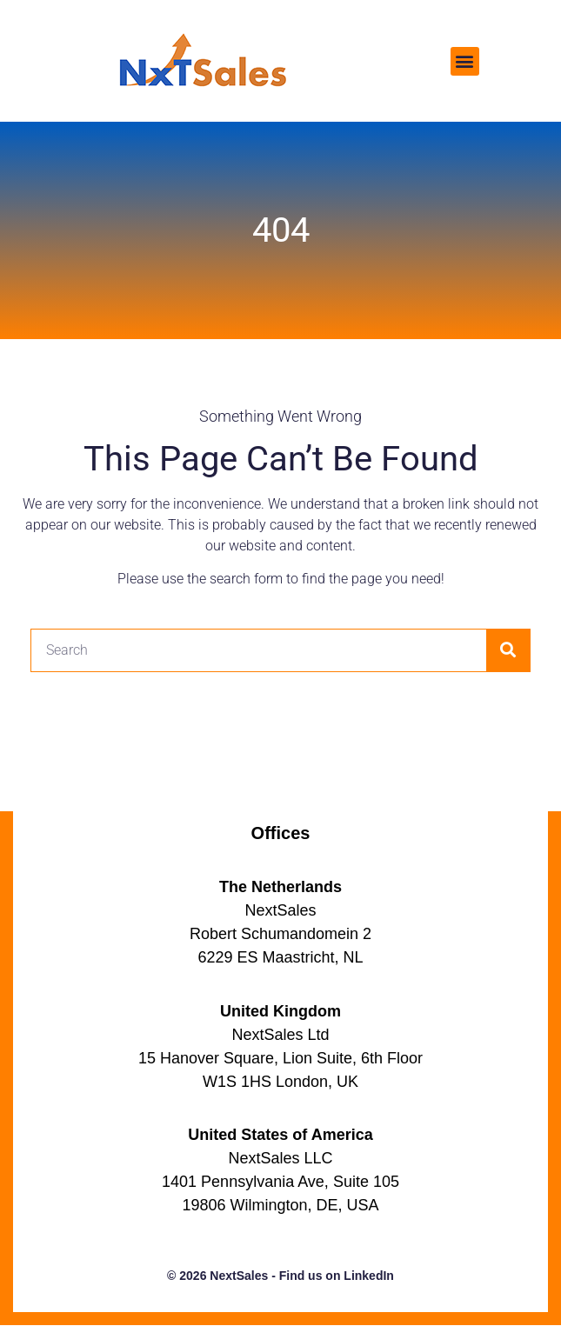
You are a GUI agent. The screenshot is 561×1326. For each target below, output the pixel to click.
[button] (465, 61)
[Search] (508, 650)
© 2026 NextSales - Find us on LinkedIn (280, 1276)
